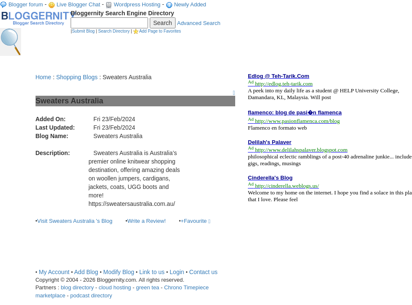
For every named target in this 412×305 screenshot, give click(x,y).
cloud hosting (115, 287)
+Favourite (195, 221)
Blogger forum (25, 4)
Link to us (152, 272)
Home (43, 77)
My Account (54, 272)
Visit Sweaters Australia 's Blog (75, 221)
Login (177, 272)
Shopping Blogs (77, 77)
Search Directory (113, 31)
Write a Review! (146, 221)
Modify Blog (118, 272)
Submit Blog (83, 31)
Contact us (203, 272)
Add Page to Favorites (160, 31)
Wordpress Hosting (137, 4)
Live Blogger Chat (78, 4)
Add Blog (86, 272)
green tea (147, 287)
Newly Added (190, 4)
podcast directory (91, 295)
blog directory (77, 287)
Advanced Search (198, 23)
